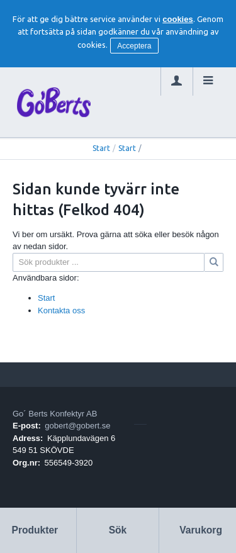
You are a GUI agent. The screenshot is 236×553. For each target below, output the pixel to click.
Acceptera (134, 46)
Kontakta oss (61, 310)
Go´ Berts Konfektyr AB (55, 413)
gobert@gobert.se (77, 425)
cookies (177, 19)
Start (101, 148)
